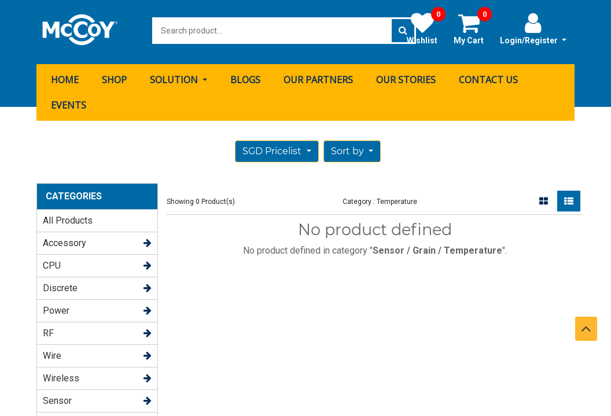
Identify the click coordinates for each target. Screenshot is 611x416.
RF (48, 330)
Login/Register (533, 28)
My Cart (473, 28)
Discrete (60, 285)
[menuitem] (64, 77)
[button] (352, 148)
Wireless (61, 375)
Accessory (64, 240)
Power (56, 307)
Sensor (57, 397)
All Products (68, 217)
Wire (52, 352)
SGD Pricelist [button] (273, 148)
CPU (52, 262)
